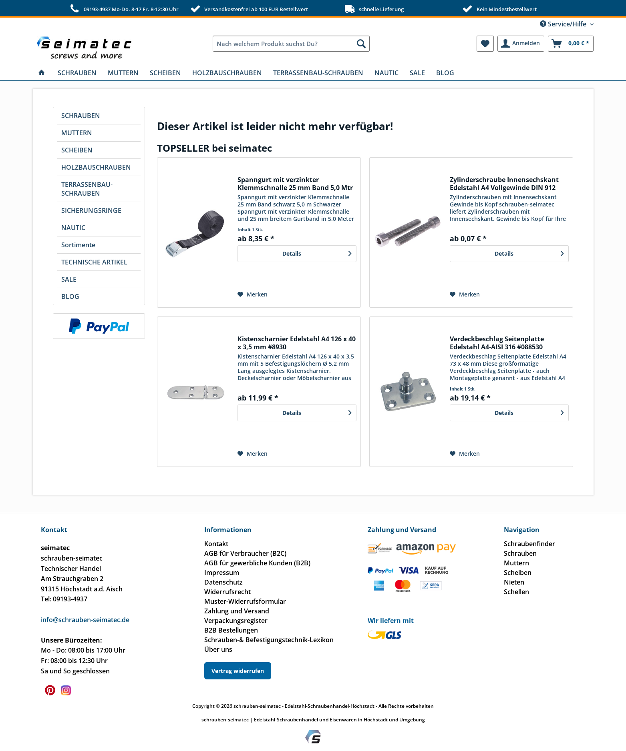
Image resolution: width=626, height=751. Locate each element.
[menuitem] (291, 44)
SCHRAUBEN (80, 115)
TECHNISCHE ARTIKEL (94, 262)
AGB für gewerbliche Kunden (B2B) (257, 563)
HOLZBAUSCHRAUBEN (96, 167)
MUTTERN (76, 132)
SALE (68, 279)
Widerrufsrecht (227, 591)
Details (316, 252)
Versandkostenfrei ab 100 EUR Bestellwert (248, 9)
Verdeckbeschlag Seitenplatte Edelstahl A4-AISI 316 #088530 (497, 343)
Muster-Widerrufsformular (245, 601)
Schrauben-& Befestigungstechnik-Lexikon (269, 639)
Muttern (516, 563)
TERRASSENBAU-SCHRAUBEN (87, 189)
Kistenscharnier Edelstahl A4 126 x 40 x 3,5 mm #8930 (297, 343)
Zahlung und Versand (236, 611)
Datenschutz (223, 582)
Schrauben (520, 553)
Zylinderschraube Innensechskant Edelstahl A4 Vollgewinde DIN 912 (504, 184)
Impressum (221, 572)
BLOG (70, 296)
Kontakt (216, 543)
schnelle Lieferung (373, 9)
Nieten (514, 582)
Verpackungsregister (236, 620)
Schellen (516, 591)
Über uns (218, 649)
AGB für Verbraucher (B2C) (245, 553)
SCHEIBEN (77, 150)
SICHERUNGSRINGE (91, 210)
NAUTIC (73, 227)
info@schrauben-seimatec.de (85, 619)
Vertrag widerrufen (237, 671)
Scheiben (517, 572)
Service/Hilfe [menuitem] (564, 24)
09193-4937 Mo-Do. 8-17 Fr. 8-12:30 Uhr (123, 9)
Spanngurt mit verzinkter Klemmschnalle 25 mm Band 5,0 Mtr (295, 184)
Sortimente (78, 244)
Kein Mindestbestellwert (498, 9)
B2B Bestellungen (231, 630)
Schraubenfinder (529, 543)
